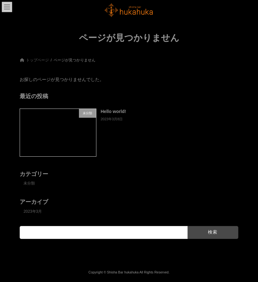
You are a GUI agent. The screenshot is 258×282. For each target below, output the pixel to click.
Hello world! (113, 111)
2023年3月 (32, 211)
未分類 (29, 183)
